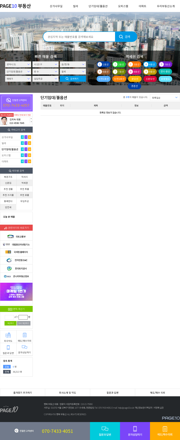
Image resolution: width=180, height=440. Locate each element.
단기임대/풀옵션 (98, 6)
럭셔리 (24, 176)
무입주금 (24, 201)
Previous (31, 118)
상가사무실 (56, 6)
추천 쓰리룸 (8, 195)
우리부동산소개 (166, 6)
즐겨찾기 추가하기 (22, 392)
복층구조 (8, 176)
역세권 (24, 182)
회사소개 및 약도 (67, 392)
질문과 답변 (8, 350)
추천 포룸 (24, 195)
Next (31, 121)
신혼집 (8, 182)
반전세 (8, 207)
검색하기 (74, 78)
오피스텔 (123, 6)
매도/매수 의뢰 (157, 392)
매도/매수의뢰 (24, 337)
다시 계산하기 (23, 323)
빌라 (75, 6)
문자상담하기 (24, 349)
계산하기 (10, 323)
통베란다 (8, 201)
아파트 (142, 6)
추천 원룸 (8, 189)
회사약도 (8, 337)
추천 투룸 (24, 189)
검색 (127, 36)
